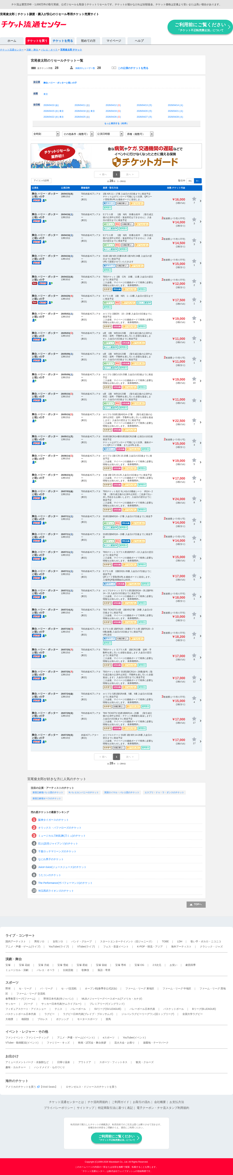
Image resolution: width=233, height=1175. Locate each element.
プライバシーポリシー (58, 1107)
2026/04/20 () (144, 111)
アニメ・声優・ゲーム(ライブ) (22, 946)
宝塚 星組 (82, 964)
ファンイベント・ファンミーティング (27, 1037)
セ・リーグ (25, 988)
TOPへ (198, 904)
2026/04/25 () (82, 117)
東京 (46, 94)
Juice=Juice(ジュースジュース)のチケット (62, 867)
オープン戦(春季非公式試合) (101, 988)
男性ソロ (39, 941)
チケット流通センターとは (66, 1102)
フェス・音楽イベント (116, 946)
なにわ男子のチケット (51, 859)
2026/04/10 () (51, 105)
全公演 (36, 82)
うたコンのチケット (49, 875)
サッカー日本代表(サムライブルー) (61, 1003)
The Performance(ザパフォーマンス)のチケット (65, 882)
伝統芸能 (68, 970)
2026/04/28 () (175, 117)
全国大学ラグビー (192, 1014)
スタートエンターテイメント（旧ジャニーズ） (127, 941)
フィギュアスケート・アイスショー (25, 1008)
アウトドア (84, 1062)
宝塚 (8, 964)
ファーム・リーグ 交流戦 (30, 993)
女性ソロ (58, 941)
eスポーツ (108, 1037)
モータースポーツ (87, 1019)
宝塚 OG (139, 964)
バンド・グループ (81, 941)
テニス (58, 1008)
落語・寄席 (104, 970)
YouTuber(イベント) (134, 1037)
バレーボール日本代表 (142, 1008)
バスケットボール (173, 1008)
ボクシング (62, 1019)
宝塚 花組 (24, 964)
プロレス (42, 1019)
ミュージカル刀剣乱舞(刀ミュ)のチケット (62, 835)
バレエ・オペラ (46, 970)
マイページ (113, 40)
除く (198, 181)
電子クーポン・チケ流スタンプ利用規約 (163, 1107)
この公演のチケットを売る (133, 68)
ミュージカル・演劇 (16, 970)
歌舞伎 (85, 970)
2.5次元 (157, 964)
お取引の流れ (141, 1102)
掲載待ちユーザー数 (85, 68)
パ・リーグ (46, 988)
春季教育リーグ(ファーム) (20, 998)
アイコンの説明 (41, 180)
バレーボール (78, 1008)
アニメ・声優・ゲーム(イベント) (75, 1037)
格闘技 (25, 1019)
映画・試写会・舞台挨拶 (92, 1042)
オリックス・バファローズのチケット (60, 827)
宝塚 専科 (120, 964)
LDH (179, 941)
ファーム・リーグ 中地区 (177, 988)
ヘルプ (139, 40)
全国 (35, 93)
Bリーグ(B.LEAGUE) (204, 1008)
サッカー (10, 1003)
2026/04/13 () (144, 105)
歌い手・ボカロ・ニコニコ (206, 941)
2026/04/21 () (175, 111)
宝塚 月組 (43, 964)
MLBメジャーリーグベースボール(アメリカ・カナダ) (112, 998)
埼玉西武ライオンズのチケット (56, 890)
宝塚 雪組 (62, 964)
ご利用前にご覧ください (200, 27)
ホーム (11, 40)
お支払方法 (176, 1102)
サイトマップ (85, 1107)
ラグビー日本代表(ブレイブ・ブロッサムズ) (88, 1014)
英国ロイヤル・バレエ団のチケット (121, 792)
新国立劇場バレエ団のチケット (48, 792)
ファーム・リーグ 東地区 (139, 988)
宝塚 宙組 (101, 964)
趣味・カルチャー (15, 1067)
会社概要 (160, 1102)
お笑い (173, 964)
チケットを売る (63, 40)
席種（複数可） (136, 134)
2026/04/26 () (113, 117)
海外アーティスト (181, 946)
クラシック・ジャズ (211, 946)
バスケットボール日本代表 (20, 1014)
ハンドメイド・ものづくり (49, 1067)
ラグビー (49, 1014)
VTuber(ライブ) (86, 946)
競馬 (108, 1019)
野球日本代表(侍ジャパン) (58, 998)
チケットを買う (37, 40)
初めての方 (88, 40)
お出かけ (12, 1056)
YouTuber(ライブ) (59, 946)
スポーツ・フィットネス (113, 1062)
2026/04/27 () (144, 117)
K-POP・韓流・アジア (150, 946)
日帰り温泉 (63, 1062)
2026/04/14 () (175, 105)
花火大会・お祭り (124, 1042)
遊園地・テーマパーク (156, 1042)
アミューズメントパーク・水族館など (27, 1062)
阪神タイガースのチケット (53, 819)
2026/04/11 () (82, 105)
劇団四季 (190, 964)
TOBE (165, 941)
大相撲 (9, 1019)
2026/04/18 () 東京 (85, 111)
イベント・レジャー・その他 (26, 1032)
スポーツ (12, 982)
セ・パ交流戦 (68, 988)
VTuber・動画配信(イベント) (21, 1042)
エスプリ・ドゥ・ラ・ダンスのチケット (164, 792)
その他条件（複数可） (76, 134)
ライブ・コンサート (20, 935)
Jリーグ (28, 1003)
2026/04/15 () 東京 (54, 111)
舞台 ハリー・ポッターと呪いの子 (60, 83)
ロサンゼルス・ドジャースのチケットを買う (91, 1086)
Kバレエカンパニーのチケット (84, 792)
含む (190, 181)
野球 (8, 988)
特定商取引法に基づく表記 (115, 1107)
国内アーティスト (15, 941)
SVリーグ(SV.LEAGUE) (107, 1008)
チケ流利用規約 (98, 1102)
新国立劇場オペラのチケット (47, 798)
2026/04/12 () (113, 105)
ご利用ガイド (120, 1102)
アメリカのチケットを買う (20, 1086)
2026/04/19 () (113, 111)
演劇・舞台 (13, 959)
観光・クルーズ (145, 1062)
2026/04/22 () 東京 (54, 117)
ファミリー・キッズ (58, 1042)
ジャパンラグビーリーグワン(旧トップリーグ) (147, 1014)
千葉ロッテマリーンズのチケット (57, 851)
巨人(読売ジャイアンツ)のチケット (58, 843)
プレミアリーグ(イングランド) (107, 1003)
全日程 (36, 104)
